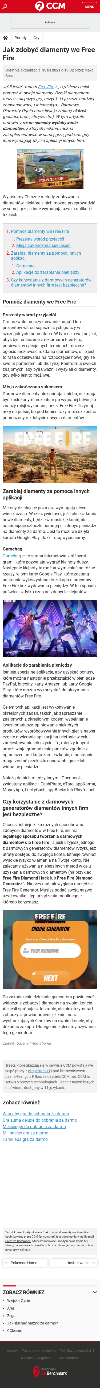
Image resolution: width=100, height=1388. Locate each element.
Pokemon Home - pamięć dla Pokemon (25, 1264)
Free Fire (46, 86)
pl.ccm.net (47, 1236)
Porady (21, 38)
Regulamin (45, 1358)
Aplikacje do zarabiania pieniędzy (47, 272)
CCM (35, 1236)
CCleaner (14, 1330)
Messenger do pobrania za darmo (34, 1126)
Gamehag (25, 265)
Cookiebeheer (68, 1358)
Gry (36, 38)
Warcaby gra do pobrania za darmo (36, 1113)
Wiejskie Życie (18, 1300)
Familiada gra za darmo (25, 1139)
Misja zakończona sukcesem (43, 245)
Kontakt (27, 1358)
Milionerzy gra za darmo (25, 1132)
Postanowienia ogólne (38, 1350)
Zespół (12, 1350)
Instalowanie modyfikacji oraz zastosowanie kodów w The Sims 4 (71, 1264)
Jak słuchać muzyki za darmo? (32, 1323)
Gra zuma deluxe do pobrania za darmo (40, 1120)
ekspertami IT (39, 1071)
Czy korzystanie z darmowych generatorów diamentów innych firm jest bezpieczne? (51, 282)
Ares (11, 1308)
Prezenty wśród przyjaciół (40, 239)
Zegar (12, 1316)
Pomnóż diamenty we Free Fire (40, 231)
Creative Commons (18, 1241)
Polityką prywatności (75, 1350)
